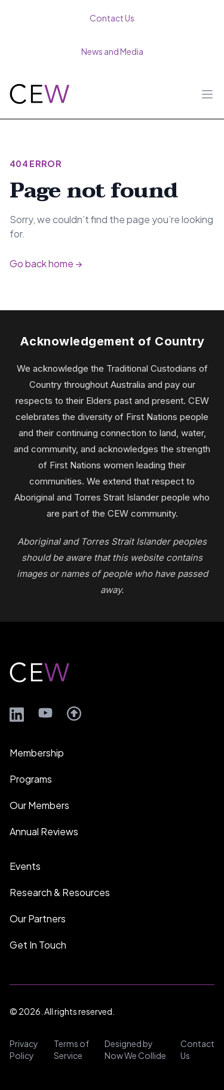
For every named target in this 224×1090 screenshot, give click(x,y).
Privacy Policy (24, 1049)
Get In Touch (38, 944)
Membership (37, 752)
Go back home (46, 263)
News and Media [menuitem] (112, 51)
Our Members (39, 805)
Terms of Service (71, 1049)
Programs (31, 779)
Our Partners (38, 918)
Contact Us (197, 1049)
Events (25, 866)
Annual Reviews (44, 831)
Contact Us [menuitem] (112, 18)
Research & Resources (60, 892)
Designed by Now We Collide (135, 1049)
